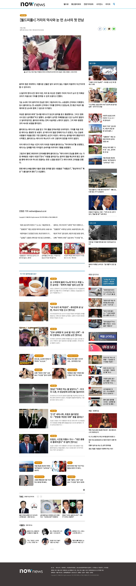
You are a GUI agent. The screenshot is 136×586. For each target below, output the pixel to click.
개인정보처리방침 (71, 567)
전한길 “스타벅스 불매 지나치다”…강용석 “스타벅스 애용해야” (73, 516)
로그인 (52, 567)
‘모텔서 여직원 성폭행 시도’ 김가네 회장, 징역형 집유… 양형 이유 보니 (28, 516)
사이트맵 (106, 567)
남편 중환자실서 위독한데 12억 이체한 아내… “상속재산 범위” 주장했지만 (50, 516)
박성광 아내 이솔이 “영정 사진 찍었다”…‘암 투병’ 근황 (55, 542)
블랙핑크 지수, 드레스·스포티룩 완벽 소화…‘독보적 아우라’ (78, 533)
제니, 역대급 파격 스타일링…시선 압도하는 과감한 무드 (56, 533)
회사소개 (58, 567)
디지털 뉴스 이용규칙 (98, 567)
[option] (29, 509)
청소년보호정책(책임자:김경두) (84, 567)
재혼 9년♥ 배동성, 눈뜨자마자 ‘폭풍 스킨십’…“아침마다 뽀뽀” (78, 542)
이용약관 (63, 567)
